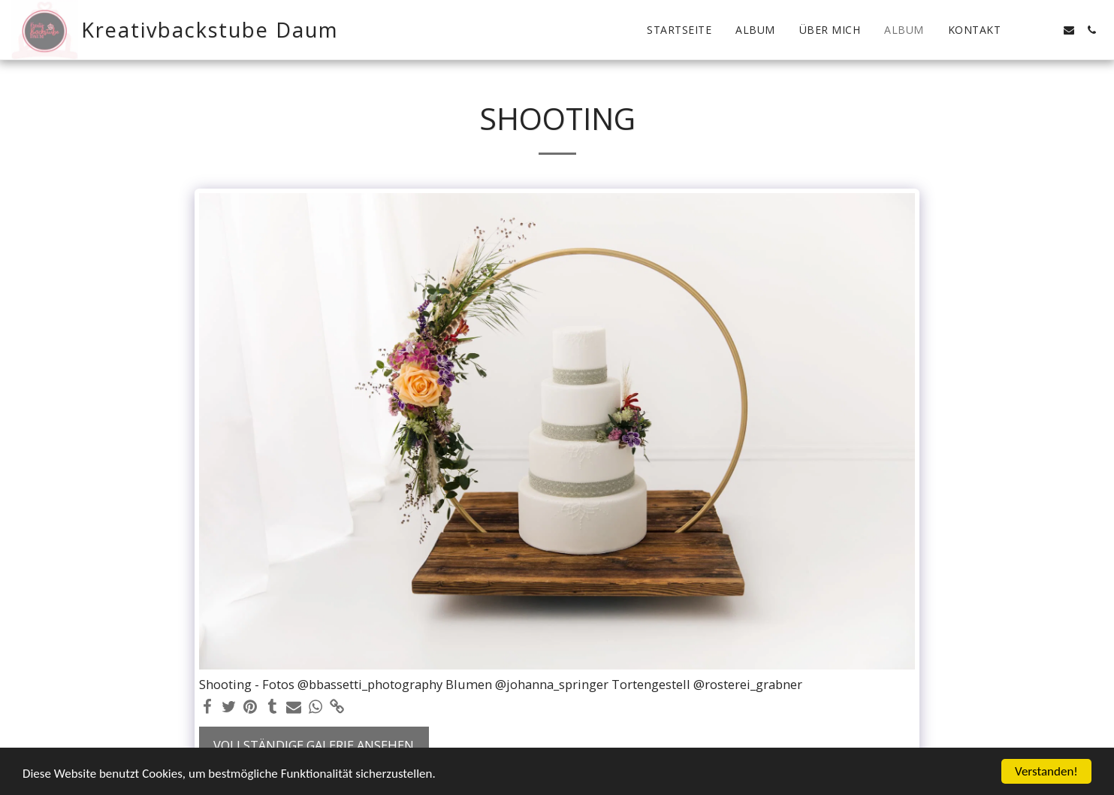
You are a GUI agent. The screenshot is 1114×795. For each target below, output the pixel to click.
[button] (1023, 30)
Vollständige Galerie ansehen (313, 745)
